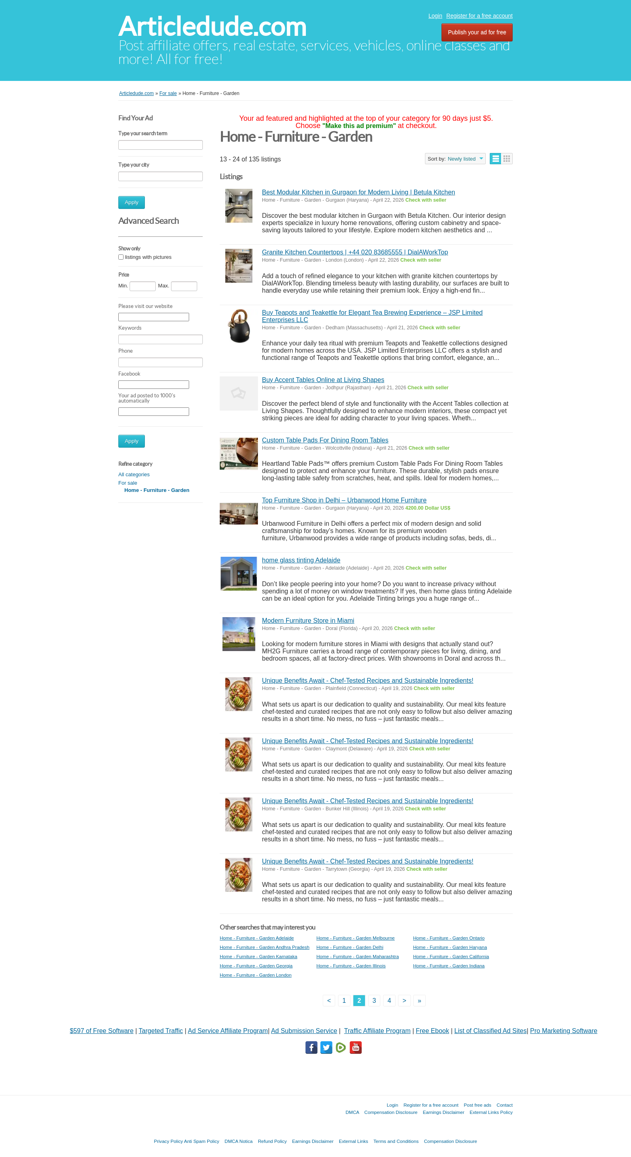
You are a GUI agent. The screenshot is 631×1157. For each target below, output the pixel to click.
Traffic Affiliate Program (377, 1030)
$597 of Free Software (102, 1030)
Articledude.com (212, 26)
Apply (131, 202)
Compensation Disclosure (390, 1112)
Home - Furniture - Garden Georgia (256, 965)
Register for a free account (479, 15)
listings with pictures (148, 257)
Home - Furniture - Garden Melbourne (355, 937)
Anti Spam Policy (201, 1141)
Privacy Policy (168, 1141)
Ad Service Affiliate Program (228, 1030)
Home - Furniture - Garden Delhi (349, 947)
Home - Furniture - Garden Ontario (449, 937)
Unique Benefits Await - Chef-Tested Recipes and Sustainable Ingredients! (367, 680)
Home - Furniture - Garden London (256, 974)
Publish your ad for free (477, 32)
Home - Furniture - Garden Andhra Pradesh (264, 947)
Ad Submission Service (304, 1030)
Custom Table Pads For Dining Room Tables (325, 440)
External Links (353, 1141)
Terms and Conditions (396, 1141)
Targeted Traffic (161, 1030)
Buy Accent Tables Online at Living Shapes (323, 379)
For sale (127, 483)
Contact (505, 1104)
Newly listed (462, 159)
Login (435, 15)
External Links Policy (491, 1112)
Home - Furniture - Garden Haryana (450, 947)
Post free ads (477, 1104)
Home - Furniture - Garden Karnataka (258, 956)
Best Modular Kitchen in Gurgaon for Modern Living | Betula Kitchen (358, 192)
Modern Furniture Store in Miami (308, 620)
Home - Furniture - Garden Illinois (351, 965)
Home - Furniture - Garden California (451, 956)
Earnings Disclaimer (443, 1112)
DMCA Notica (239, 1141)
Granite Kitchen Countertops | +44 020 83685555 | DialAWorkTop (355, 252)
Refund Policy (272, 1141)
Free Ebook (432, 1030)
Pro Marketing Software (563, 1030)
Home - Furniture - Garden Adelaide (257, 937)
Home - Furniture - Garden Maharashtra (357, 956)
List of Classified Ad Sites (490, 1030)
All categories (134, 474)
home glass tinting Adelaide (301, 560)
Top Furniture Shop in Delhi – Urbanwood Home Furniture (344, 500)
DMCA (352, 1112)
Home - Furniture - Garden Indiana (449, 965)
